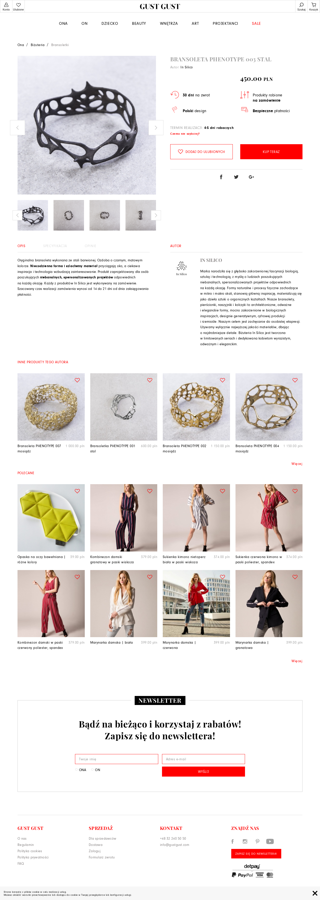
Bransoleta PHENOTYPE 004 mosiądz (257, 448)
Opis (21, 246)
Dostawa (95, 844)
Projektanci (225, 23)
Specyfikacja (55, 246)
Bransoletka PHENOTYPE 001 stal (113, 448)
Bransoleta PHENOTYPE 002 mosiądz (184, 448)
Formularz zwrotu (102, 857)
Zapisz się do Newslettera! (256, 853)
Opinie (90, 246)
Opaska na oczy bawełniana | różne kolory (42, 559)
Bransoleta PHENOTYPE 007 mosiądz (39, 448)
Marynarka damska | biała (111, 642)
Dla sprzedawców (102, 838)
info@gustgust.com (175, 844)
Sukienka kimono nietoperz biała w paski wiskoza (184, 559)
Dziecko (110, 23)
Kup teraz (271, 151)
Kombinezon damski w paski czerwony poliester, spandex (40, 645)
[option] (87, 125)
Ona (63, 23)
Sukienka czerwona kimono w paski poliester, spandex (259, 559)
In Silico (186, 67)
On (85, 23)
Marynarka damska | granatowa (252, 645)
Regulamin (26, 844)
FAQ (21, 863)
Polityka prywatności (33, 857)
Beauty (139, 23)
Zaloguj (94, 851)
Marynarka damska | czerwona (179, 645)
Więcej (297, 463)
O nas (22, 838)
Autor (176, 246)
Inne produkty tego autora (43, 362)
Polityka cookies (30, 851)
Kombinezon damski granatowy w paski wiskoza (112, 559)
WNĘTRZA (169, 23)
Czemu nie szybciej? (185, 133)
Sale (256, 23)
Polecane (26, 473)
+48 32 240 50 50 (173, 838)
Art (195, 23)
